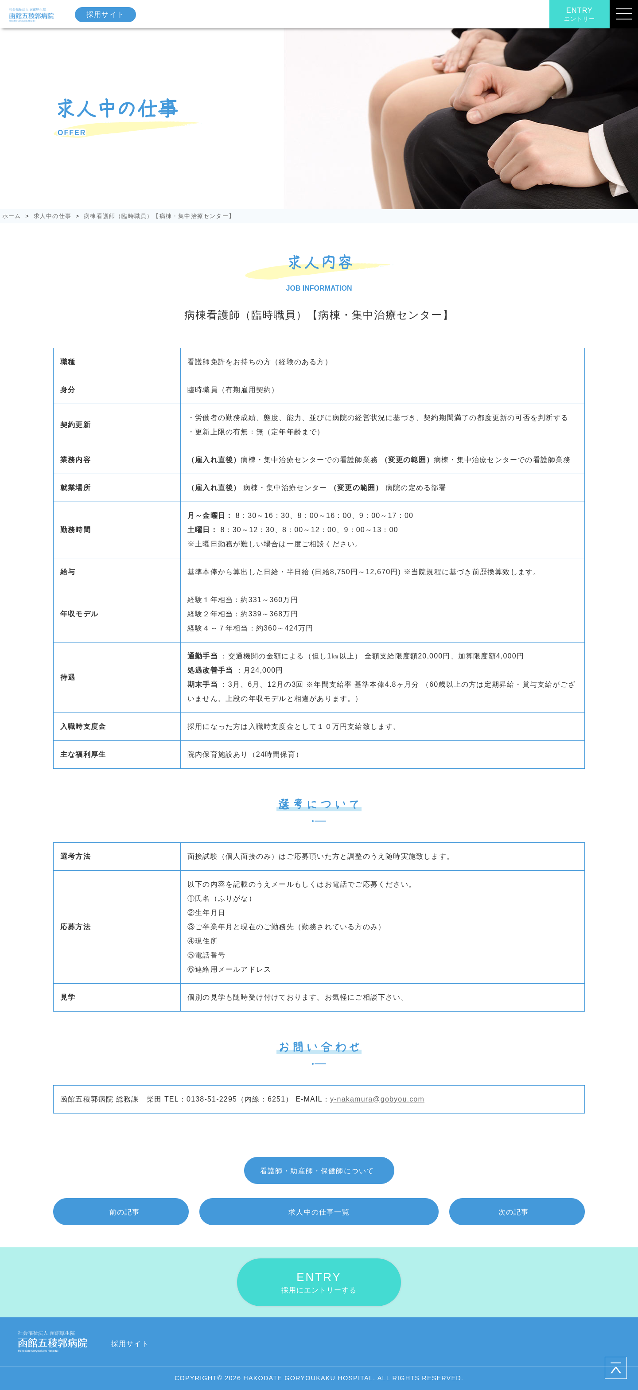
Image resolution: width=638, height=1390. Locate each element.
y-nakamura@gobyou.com (377, 1099)
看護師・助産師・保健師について (317, 1171)
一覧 (319, 1212)
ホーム (11, 216)
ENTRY (579, 15)
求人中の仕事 (52, 216)
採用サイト (105, 14)
